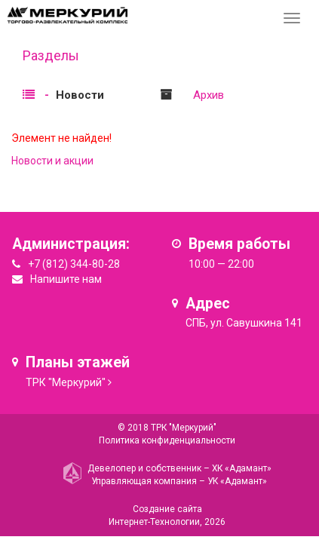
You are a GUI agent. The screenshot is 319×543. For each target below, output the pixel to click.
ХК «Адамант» (241, 468)
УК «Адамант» (237, 481)
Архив (208, 95)
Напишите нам (66, 279)
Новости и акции (52, 161)
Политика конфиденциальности (167, 440)
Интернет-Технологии (154, 522)
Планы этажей (78, 362)
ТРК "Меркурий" (66, 382)
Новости (80, 95)
